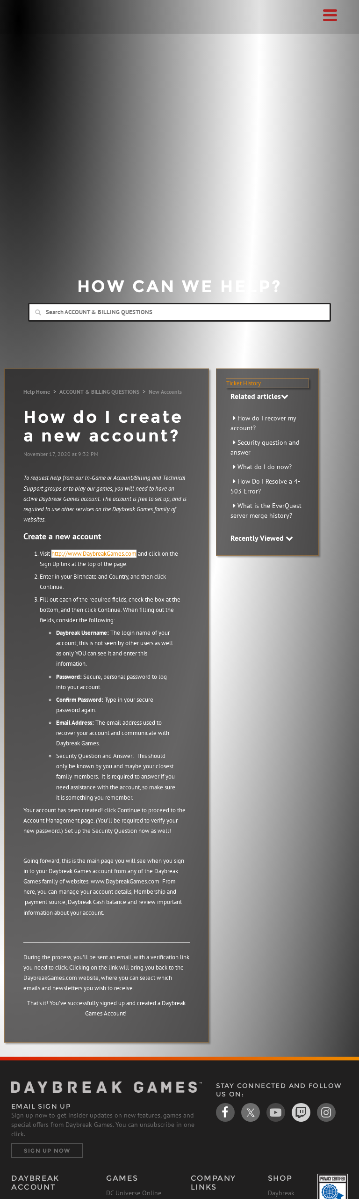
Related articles (259, 396)
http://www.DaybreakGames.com (93, 554)
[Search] (179, 312)
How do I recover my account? (263, 423)
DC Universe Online (133, 1193)
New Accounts (165, 391)
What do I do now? (264, 467)
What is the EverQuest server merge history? (266, 510)
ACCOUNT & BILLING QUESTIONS (99, 391)
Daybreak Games (34, 27)
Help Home (36, 391)
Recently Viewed (261, 538)
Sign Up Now (47, 1150)
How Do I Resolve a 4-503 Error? (265, 486)
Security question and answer (265, 447)
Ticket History (243, 383)
